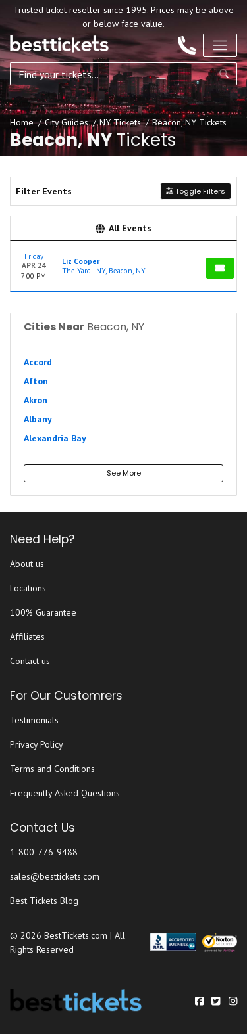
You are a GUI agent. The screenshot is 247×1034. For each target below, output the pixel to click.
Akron (35, 400)
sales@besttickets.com (54, 876)
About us (27, 564)
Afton (36, 381)
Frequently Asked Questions (65, 793)
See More (124, 473)
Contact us (30, 661)
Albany (38, 419)
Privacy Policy (36, 744)
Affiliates (27, 636)
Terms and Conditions (52, 769)
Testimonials (34, 720)
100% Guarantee (43, 612)
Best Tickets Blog (44, 901)
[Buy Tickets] (220, 268)
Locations (28, 588)
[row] (123, 266)
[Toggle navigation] (220, 45)
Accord (38, 362)
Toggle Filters (195, 191)
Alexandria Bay (55, 438)
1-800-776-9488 (44, 852)
